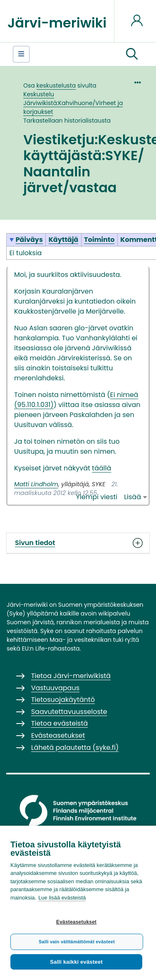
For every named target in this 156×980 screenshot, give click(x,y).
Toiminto (99, 239)
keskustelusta (56, 85)
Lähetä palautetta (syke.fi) (75, 747)
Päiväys (29, 239)
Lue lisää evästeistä (62, 898)
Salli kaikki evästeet (76, 962)
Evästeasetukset (76, 922)
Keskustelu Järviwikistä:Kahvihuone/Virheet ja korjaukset (73, 103)
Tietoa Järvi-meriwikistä (71, 676)
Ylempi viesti (97, 497)
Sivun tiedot (78, 543)
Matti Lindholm (36, 484)
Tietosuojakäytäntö (63, 699)
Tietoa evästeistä (59, 723)
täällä (101, 468)
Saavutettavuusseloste (69, 711)
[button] (132, 54)
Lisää (132, 497)
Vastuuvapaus (55, 688)
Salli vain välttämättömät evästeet (77, 941)
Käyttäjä (64, 239)
